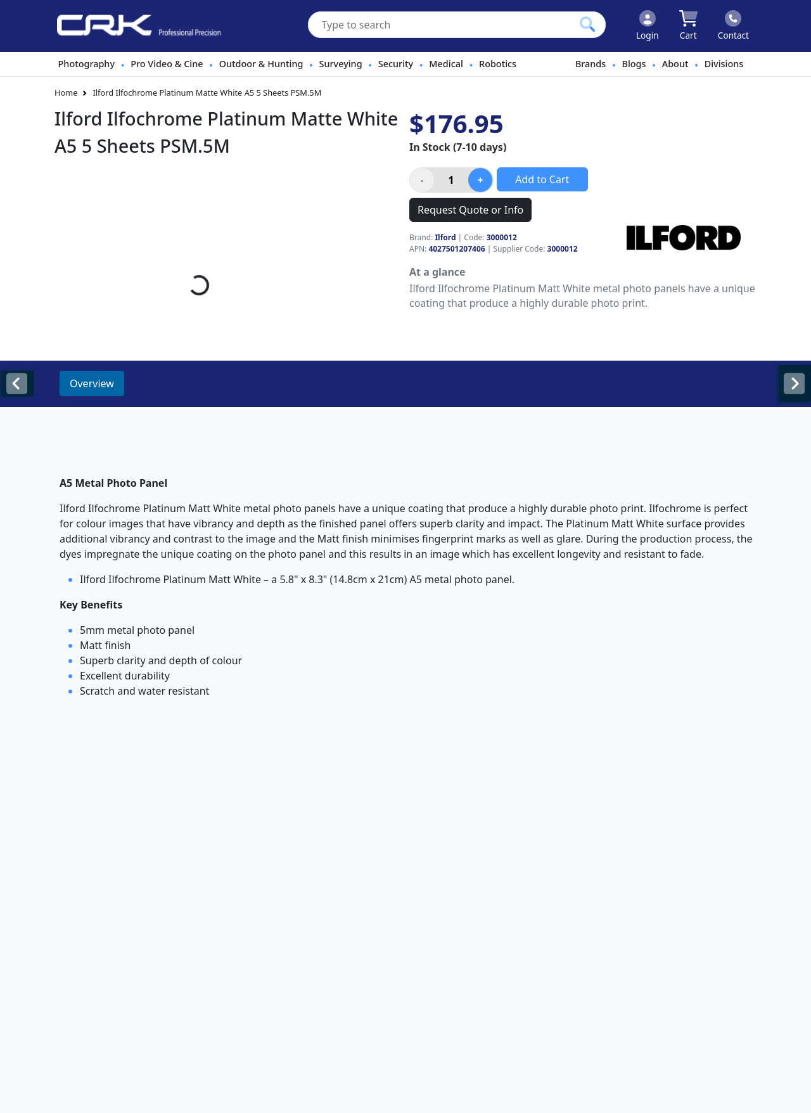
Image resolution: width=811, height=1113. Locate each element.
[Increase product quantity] (480, 180)
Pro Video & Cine (167, 64)
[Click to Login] (647, 26)
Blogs (634, 64)
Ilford (445, 237)
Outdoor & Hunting (261, 64)
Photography (86, 64)
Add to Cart (542, 179)
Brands (590, 64)
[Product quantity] (451, 180)
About (675, 64)
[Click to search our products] (587, 24)
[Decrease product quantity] (422, 180)
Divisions (724, 64)
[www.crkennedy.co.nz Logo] (133, 26)
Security (395, 64)
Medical (446, 64)
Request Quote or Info (470, 210)
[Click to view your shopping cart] (688, 26)
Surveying (340, 64)
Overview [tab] (92, 383)
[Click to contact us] (733, 26)
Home (65, 92)
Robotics (497, 64)
